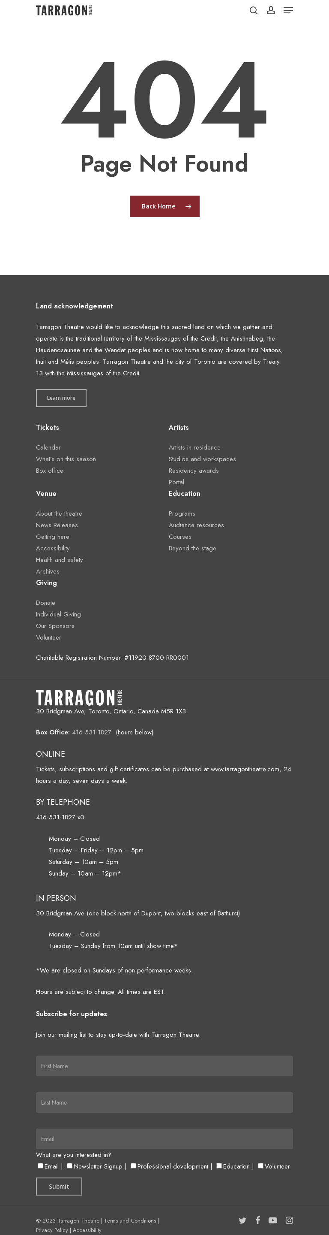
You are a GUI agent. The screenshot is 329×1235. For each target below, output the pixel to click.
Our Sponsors (55, 626)
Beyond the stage (192, 548)
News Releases (57, 525)
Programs (182, 513)
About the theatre (59, 513)
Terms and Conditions (130, 1221)
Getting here (52, 536)
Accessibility (53, 548)
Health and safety (59, 560)
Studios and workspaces (202, 459)
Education (233, 1166)
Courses (180, 536)
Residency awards (194, 470)
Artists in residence (195, 447)
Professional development (169, 1166)
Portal (176, 482)
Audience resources (196, 525)
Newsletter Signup (95, 1166)
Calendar (48, 447)
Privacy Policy (52, 1230)
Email (48, 1166)
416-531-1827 (91, 732)
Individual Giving (58, 614)
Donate (45, 602)
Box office (49, 470)
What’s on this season (66, 459)
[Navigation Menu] (288, 10)
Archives (48, 571)
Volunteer (48, 637)
